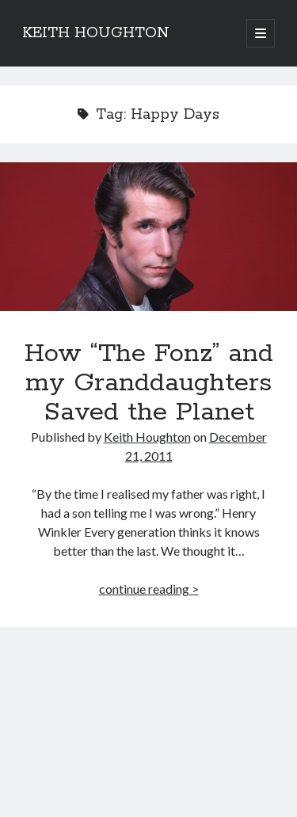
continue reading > (149, 588)
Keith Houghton (147, 436)
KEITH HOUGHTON (95, 33)
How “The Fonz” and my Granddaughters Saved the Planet (148, 236)
